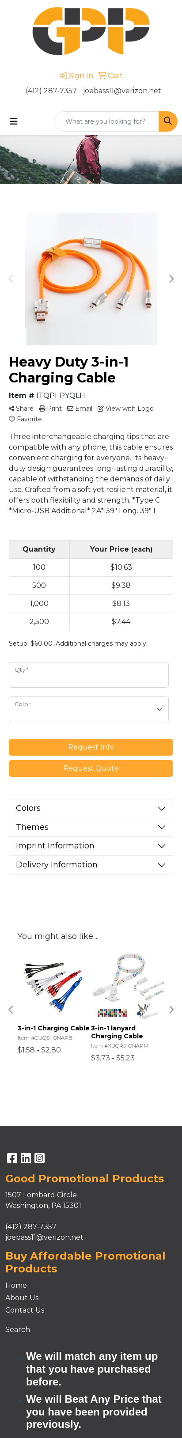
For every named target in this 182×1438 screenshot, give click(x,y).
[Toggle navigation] (13, 121)
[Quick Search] (106, 121)
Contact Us (24, 1310)
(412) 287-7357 (51, 91)
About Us (21, 1298)
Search (17, 1329)
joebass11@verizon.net (122, 91)
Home (16, 1285)
